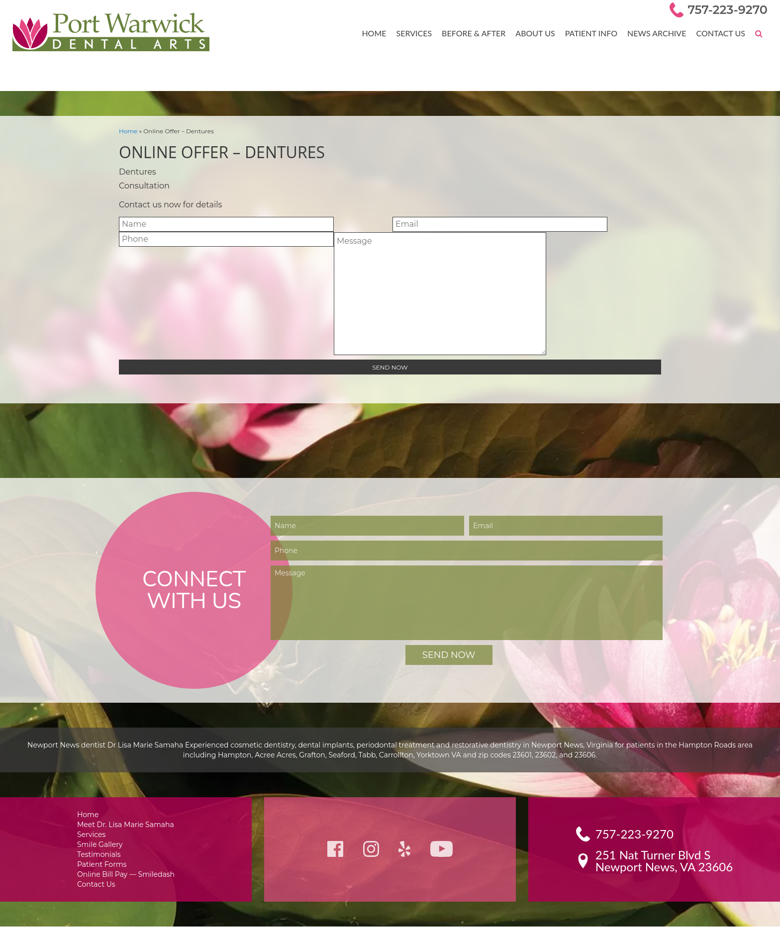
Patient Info (594, 32)
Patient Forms (103, 866)
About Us (539, 32)
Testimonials (101, 855)
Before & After (479, 32)
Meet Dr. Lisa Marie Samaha (126, 824)
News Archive (659, 32)
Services (421, 32)
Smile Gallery (102, 845)
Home (382, 32)
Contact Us (721, 32)
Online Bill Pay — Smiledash (126, 876)
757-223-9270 (729, 9)
